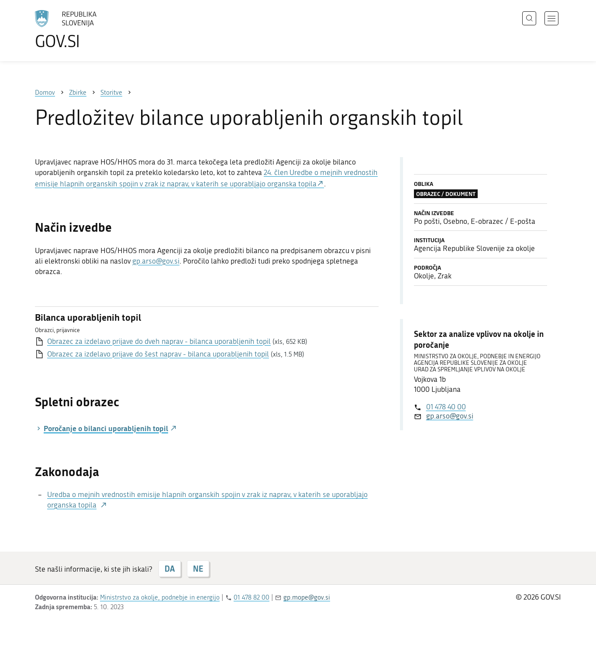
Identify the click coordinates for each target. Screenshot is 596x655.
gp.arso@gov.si (155, 261)
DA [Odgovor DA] (170, 568)
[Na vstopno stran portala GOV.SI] (90, 29)
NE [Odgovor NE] (198, 568)
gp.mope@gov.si (306, 597)
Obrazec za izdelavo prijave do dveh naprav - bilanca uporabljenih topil (159, 341)
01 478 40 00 (446, 406)
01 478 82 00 (251, 597)
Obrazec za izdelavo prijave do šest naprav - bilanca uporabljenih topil (158, 354)
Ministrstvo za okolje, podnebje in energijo (160, 597)
